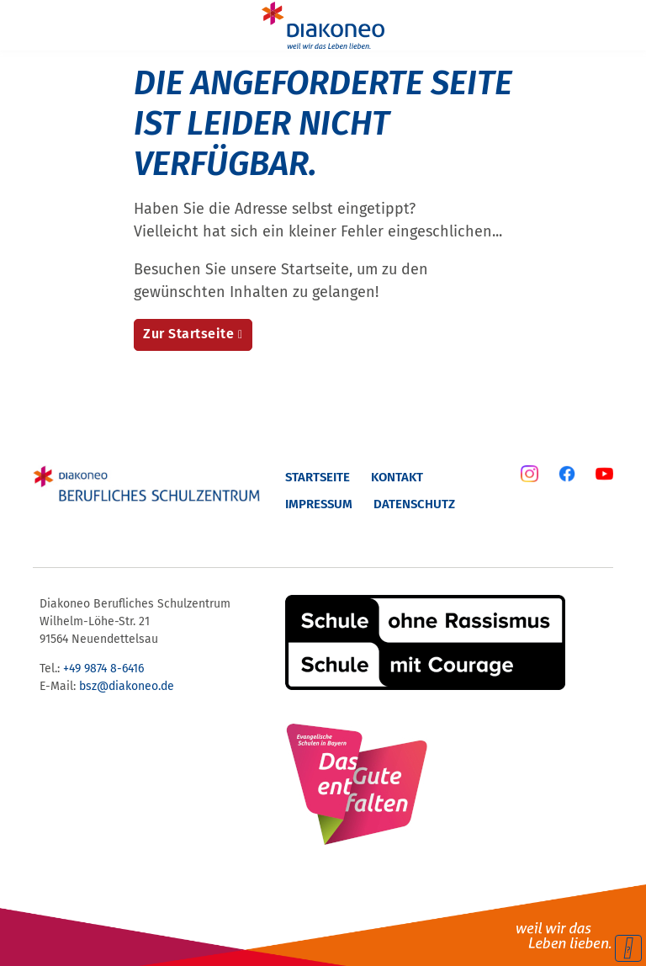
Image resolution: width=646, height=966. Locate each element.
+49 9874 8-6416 (103, 668)
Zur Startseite (188, 334)
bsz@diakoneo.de (126, 686)
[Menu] (23, 25)
